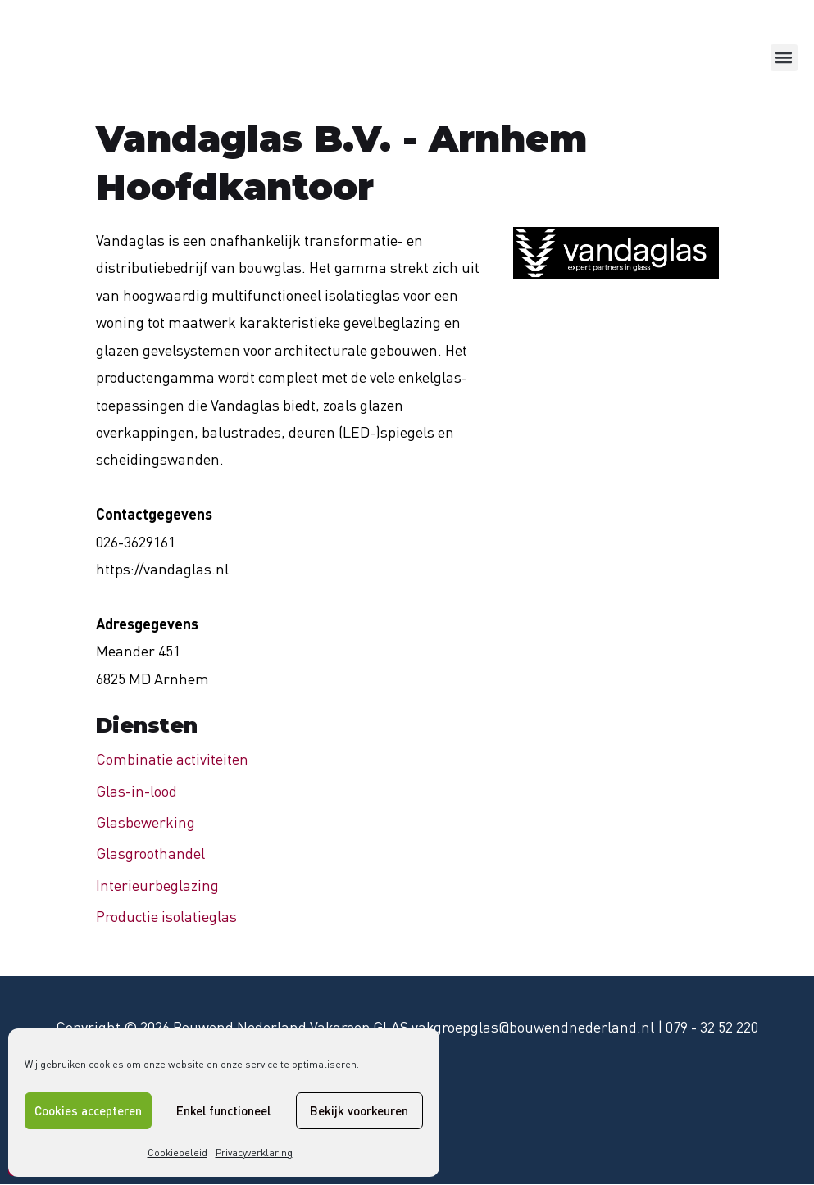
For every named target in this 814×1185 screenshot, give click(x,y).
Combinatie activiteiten (172, 759)
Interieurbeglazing (157, 885)
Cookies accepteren (88, 1110)
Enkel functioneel (223, 1110)
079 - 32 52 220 (712, 1027)
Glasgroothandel (150, 853)
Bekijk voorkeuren (359, 1110)
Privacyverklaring (254, 1152)
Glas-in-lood (136, 791)
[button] (784, 57)
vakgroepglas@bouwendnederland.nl (533, 1027)
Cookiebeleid (177, 1152)
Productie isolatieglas (166, 916)
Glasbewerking (145, 822)
